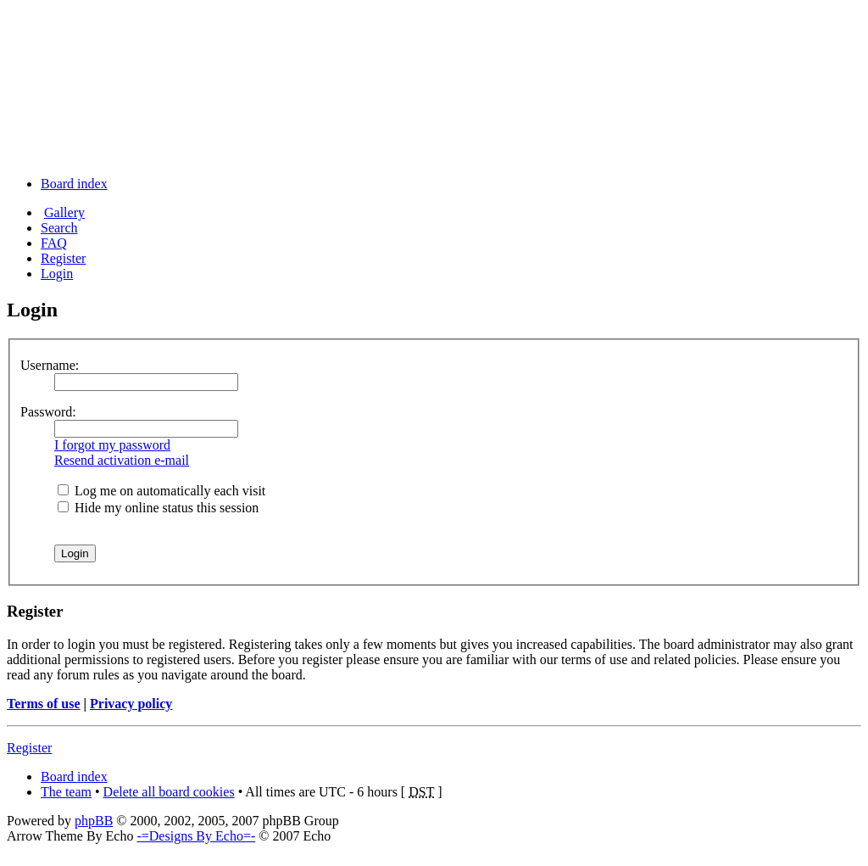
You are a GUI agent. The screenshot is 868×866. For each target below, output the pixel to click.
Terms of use (44, 703)
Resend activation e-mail (121, 460)
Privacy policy (131, 703)
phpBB (94, 820)
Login (57, 273)
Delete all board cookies (169, 792)
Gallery (64, 212)
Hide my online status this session (158, 507)
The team (66, 792)
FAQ (54, 243)
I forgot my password (112, 445)
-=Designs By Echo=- (195, 836)
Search (59, 228)
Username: (49, 365)
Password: (48, 412)
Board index (74, 183)
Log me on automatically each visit (161, 490)
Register (63, 258)
